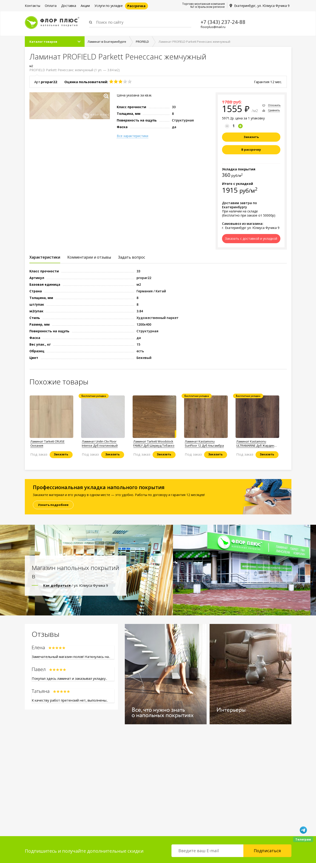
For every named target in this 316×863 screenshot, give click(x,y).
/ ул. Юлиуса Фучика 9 (75, 585)
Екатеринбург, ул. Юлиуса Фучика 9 (262, 5)
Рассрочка (136, 6)
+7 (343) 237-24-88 (223, 21)
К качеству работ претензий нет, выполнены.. (70, 700)
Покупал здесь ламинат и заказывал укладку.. (69, 678)
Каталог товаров (43, 41)
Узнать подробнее (53, 505)
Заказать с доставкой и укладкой (251, 238)
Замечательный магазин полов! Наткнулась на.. (71, 656)
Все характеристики (132, 136)
